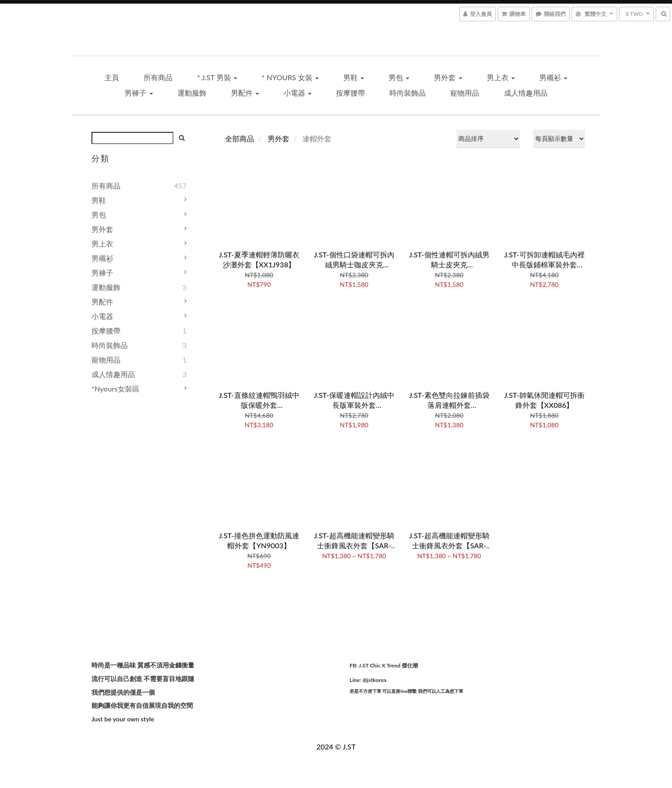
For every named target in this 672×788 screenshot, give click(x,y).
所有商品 (158, 77)
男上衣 (501, 77)
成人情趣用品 (525, 92)
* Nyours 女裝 (290, 77)
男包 (399, 77)
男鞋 (353, 77)
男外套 (448, 77)
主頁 (112, 77)
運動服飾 (192, 92)
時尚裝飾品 (407, 92)
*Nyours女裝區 (115, 388)
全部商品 (239, 138)
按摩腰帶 (350, 92)
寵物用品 (464, 92)
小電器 (297, 92)
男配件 (245, 92)
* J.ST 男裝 (217, 77)
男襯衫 (553, 77)
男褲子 (139, 92)
